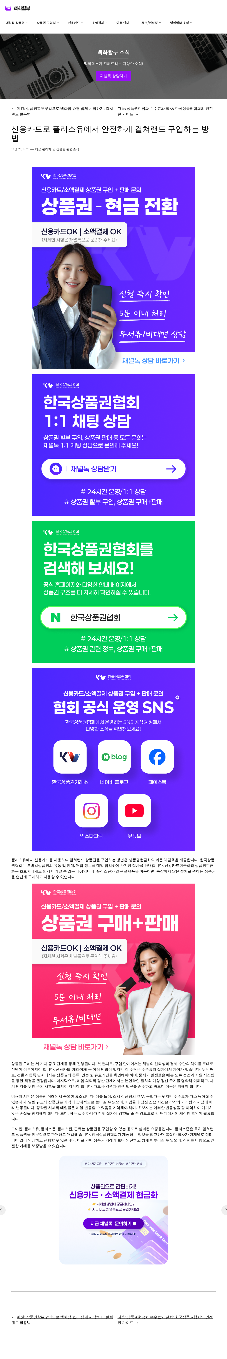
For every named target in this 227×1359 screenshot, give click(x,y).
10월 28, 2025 (20, 149)
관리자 (46, 149)
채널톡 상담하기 (113, 76)
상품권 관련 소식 (67, 149)
